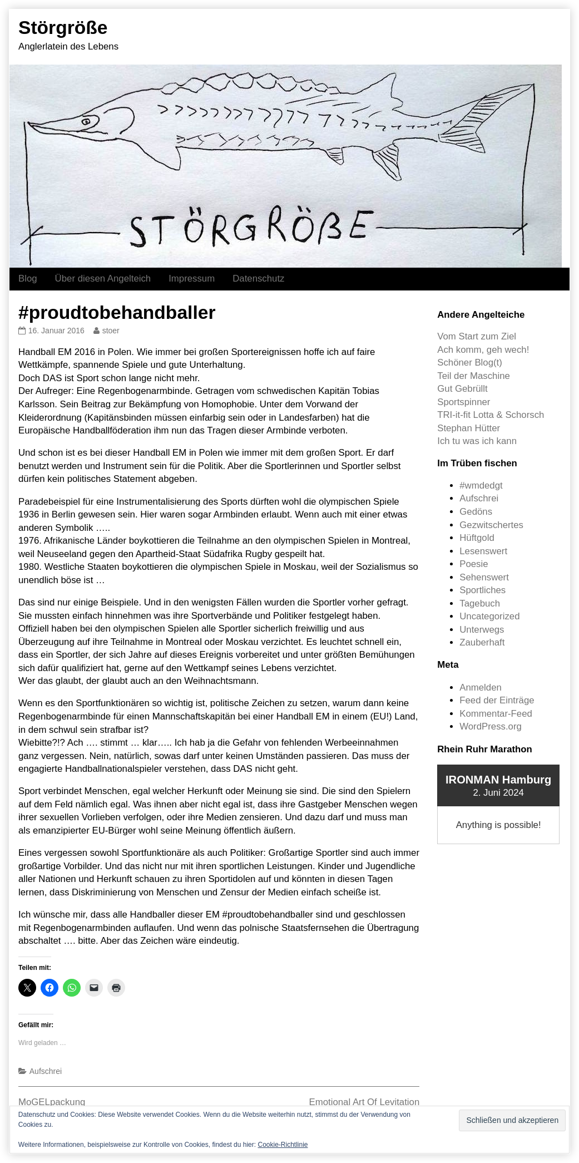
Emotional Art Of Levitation (364, 1102)
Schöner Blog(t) (469, 362)
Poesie (473, 564)
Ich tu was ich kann (477, 441)
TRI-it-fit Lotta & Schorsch (490, 415)
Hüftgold (476, 538)
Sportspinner (463, 402)
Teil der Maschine (473, 376)
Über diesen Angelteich (103, 278)
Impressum (192, 278)
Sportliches (482, 590)
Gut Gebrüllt (462, 388)
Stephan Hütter (468, 428)
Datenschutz (258, 278)
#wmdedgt (480, 485)
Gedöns (475, 511)
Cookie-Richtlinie (283, 1145)
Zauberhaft (481, 642)
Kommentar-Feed (495, 713)
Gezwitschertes (491, 525)
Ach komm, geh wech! (483, 349)
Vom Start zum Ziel (476, 336)
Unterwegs (481, 629)
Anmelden (480, 687)
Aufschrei (45, 1071)
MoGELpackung (51, 1102)
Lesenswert (483, 551)
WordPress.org (490, 726)
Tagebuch (479, 603)
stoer (111, 330)
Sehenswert (484, 577)
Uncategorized (489, 616)
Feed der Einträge (496, 700)
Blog (27, 278)
